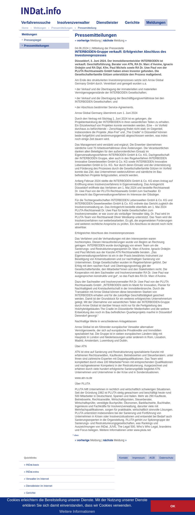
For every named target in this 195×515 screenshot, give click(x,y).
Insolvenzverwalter (73, 22)
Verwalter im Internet (37, 478)
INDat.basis (32, 464)
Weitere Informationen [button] (77, 511)
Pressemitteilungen (36, 45)
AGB (152, 457)
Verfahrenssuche (35, 22)
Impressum (138, 457)
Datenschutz (166, 457)
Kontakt (123, 457)
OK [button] (172, 506)
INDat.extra (32, 471)
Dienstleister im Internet (39, 485)
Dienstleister (107, 22)
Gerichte (132, 22)
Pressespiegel (32, 40)
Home (25, 27)
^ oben (76, 435)
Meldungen (155, 22)
